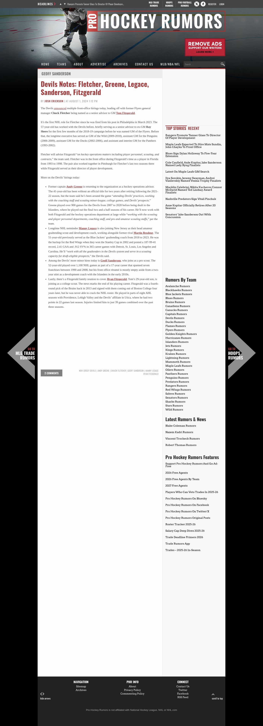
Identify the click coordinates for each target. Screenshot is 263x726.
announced (60, 108)
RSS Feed (182, 697)
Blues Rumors (174, 298)
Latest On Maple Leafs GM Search (187, 171)
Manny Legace (88, 228)
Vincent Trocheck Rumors (182, 438)
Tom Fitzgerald (125, 113)
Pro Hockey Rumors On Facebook (187, 504)
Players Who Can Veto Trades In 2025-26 (191, 492)
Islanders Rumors (177, 341)
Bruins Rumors (175, 302)
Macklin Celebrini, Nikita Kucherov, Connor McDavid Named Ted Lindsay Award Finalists (193, 190)
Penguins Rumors (177, 377)
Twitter (182, 690)
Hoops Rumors (235, 353)
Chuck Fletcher (118, 371)
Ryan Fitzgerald (150, 374)
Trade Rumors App (177, 543)
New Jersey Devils (87, 371)
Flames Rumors (175, 325)
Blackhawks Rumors (178, 290)
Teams (62, 64)
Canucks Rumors (176, 310)
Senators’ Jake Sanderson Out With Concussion (188, 216)
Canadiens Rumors (177, 306)
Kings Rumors (174, 349)
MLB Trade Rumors (25, 353)
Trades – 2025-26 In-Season (182, 550)
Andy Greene (74, 186)
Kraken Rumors (175, 353)
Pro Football (185, 4)
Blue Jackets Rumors (178, 294)
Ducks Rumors (175, 321)
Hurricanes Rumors (178, 337)
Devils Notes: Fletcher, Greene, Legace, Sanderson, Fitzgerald (95, 88)
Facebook (183, 693)
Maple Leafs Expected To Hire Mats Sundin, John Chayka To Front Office (193, 145)
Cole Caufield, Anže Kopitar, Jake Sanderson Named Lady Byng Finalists (193, 164)
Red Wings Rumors (178, 389)
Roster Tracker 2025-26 (180, 524)
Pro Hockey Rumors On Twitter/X (187, 511)
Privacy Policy (132, 690)
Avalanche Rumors (177, 286)
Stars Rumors (174, 405)
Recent (193, 128)
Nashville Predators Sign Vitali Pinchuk (190, 198)
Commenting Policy (132, 693)
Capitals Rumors (176, 314)
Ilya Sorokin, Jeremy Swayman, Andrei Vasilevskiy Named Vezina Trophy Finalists (193, 179)
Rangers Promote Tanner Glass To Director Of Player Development (95, 4)
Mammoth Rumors (177, 361)
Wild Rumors (174, 409)
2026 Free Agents (176, 472)
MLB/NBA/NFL (170, 64)
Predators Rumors (177, 381)
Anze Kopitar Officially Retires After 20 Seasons (190, 207)
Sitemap (81, 686)
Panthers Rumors (176, 373)
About (78, 64)
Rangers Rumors (176, 385)
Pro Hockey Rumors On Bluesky (186, 498)
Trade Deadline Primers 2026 (184, 537)
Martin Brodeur (143, 232)
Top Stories (176, 128)
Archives (120, 64)
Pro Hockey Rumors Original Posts (187, 517)
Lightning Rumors (177, 357)
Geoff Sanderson (111, 260)
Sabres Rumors (175, 393)
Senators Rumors (176, 397)
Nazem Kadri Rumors (179, 432)
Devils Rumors (174, 317)
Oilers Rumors (174, 369)
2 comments (52, 373)
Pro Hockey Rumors (51, 13)
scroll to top (217, 696)
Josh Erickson (54, 101)
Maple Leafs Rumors (178, 365)
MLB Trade (154, 4)
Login (221, 4)
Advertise (98, 64)
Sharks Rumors (175, 401)
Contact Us (144, 64)
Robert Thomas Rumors (180, 445)
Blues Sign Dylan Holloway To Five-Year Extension (191, 155)
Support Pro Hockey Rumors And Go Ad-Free (191, 465)
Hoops (169, 4)
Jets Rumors (173, 345)
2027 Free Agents (176, 485)
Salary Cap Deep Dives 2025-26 (185, 530)
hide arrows (45, 696)
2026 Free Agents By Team (182, 479)
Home (45, 64)
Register (212, 4)
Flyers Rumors (174, 329)
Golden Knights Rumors (181, 333)
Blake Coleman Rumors (180, 425)
